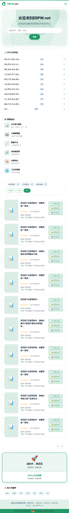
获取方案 (57, 203)
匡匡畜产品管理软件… (30, 299)
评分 (27, 190)
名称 (19, 190)
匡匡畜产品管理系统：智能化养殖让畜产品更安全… (32, 397)
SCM (27, 493)
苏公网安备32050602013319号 (42, 511)
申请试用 (57, 213)
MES (41, 493)
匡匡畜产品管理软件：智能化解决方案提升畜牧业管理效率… (32, 323)
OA (48, 493)
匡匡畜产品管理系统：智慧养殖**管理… (32, 349)
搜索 (34, 37)
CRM (14, 493)
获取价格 (57, 208)
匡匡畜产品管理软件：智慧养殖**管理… (32, 204)
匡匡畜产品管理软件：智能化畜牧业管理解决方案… (32, 252)
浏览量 (10, 190)
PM (21, 493)
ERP (7, 493)
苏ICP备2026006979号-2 (23, 511)
